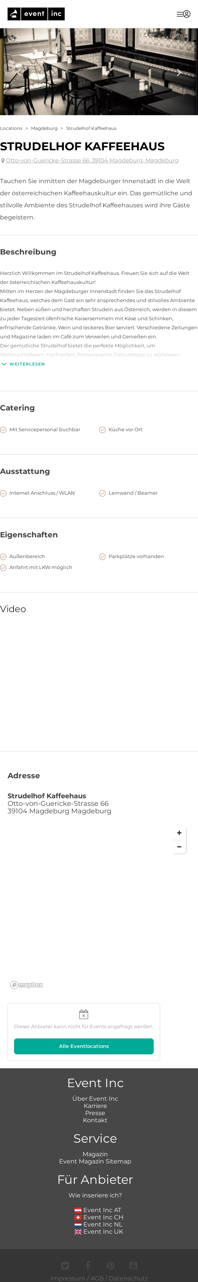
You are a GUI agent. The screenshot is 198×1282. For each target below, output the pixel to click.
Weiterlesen (22, 364)
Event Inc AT (98, 1210)
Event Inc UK (99, 1231)
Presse (95, 1113)
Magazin (95, 1154)
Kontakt (95, 1120)
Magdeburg (44, 128)
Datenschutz (128, 1278)
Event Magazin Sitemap (95, 1161)
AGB (97, 1278)
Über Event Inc (95, 1098)
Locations (11, 128)
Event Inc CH (99, 1217)
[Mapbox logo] (26, 985)
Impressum (68, 1278)
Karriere (95, 1105)
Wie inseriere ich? (95, 1195)
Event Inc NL (99, 1224)
